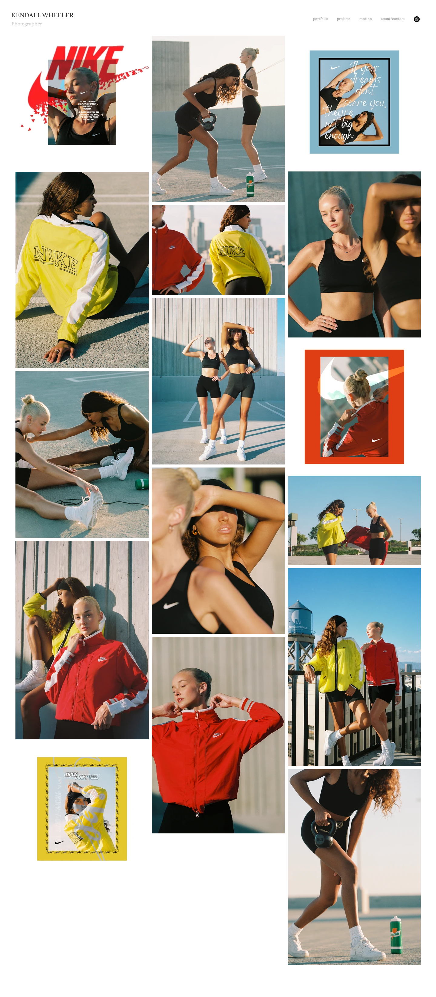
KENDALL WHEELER (43, 15)
